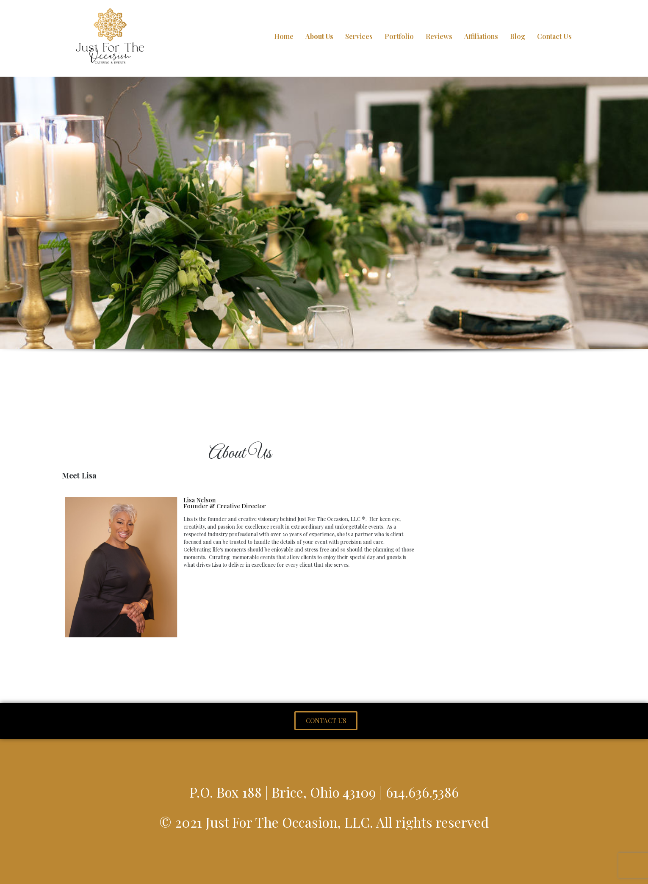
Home (284, 36)
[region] (324, 227)
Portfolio (399, 36)
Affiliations (481, 36)
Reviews (439, 36)
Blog (517, 36)
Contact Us (554, 36)
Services (359, 36)
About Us (319, 36)
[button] (325, 720)
